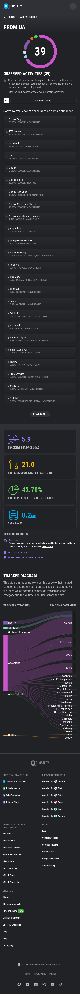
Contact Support (50, 838)
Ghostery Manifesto (12, 904)
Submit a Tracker (50, 845)
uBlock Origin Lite (11, 882)
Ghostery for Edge (52, 809)
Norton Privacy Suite (12, 854)
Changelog (8, 945)
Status (6, 897)
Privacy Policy (39, 974)
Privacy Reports (13, 911)
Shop (5, 932)
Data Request (48, 852)
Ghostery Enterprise (12, 925)
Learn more (48, 546)
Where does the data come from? (23, 557)
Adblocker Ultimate (11, 847)
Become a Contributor (13, 918)
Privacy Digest (11, 802)
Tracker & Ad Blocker (14, 781)
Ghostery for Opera (52, 802)
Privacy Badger (10, 868)
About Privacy (48, 865)
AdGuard (7, 834)
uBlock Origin (9, 875)
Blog (5, 939)
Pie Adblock (8, 861)
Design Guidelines (50, 858)
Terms (27, 974)
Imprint (52, 974)
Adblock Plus (9, 840)
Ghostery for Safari (52, 795)
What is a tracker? (15, 552)
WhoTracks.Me (11, 795)
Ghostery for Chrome (53, 781)
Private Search (11, 788)
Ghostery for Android (53, 816)
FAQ (44, 831)
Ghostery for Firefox (53, 788)
